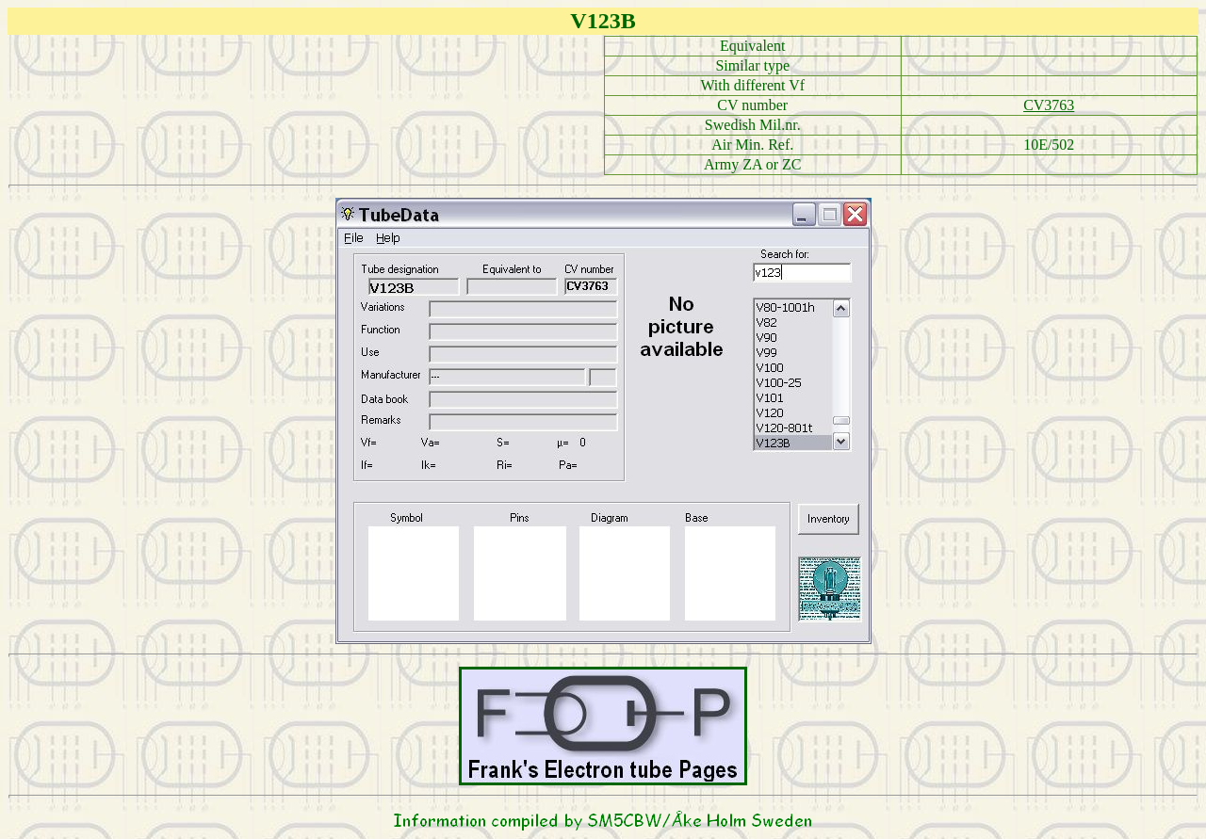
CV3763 (1048, 105)
